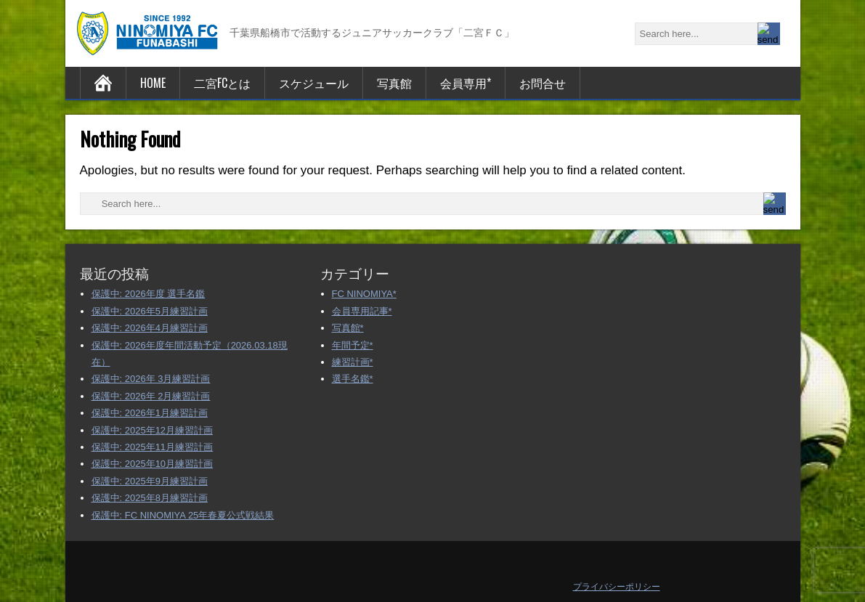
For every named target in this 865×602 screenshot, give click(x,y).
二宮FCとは (222, 82)
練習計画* (352, 362)
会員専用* (465, 82)
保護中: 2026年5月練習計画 (150, 311)
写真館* (348, 327)
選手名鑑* (352, 378)
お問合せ (542, 82)
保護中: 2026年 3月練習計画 (151, 378)
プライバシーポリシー (616, 587)
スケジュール (314, 82)
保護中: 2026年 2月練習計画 (151, 396)
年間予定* (352, 345)
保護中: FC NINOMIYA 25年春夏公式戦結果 (183, 515)
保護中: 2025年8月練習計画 (150, 497)
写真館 (394, 82)
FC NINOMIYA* (364, 293)
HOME (153, 82)
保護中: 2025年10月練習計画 (153, 463)
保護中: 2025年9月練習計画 (150, 481)
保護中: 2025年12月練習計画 (153, 430)
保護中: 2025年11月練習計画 (153, 447)
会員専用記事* (362, 311)
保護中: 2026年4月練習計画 (150, 327)
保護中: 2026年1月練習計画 (150, 412)
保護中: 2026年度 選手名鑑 (149, 293)
